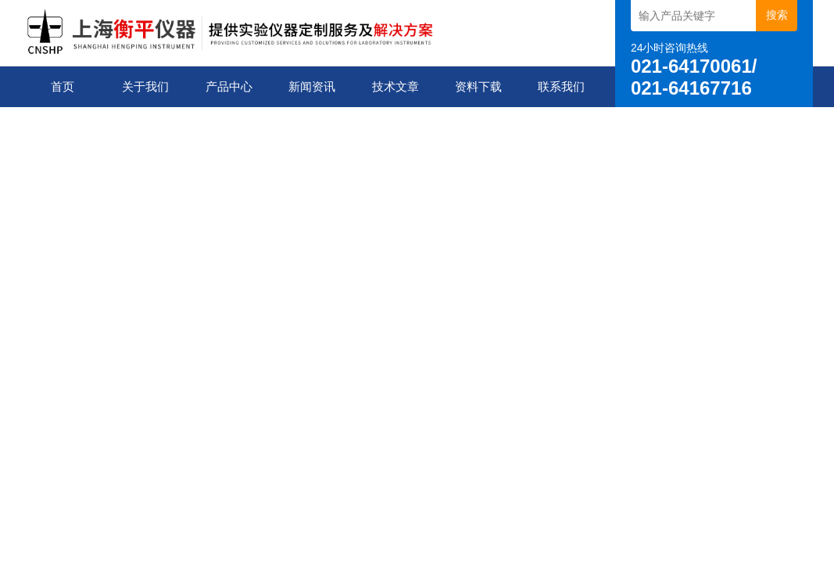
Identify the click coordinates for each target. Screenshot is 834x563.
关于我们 (145, 86)
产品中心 (229, 86)
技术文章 (395, 86)
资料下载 (478, 86)
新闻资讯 (311, 86)
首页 (62, 86)
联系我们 (561, 86)
